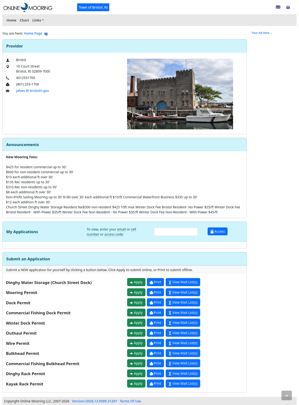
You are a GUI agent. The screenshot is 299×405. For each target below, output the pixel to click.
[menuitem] (38, 20)
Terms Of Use (130, 401)
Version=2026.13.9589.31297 (94, 401)
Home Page (33, 33)
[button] (38, 20)
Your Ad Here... (262, 33)
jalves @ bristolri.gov (32, 90)
